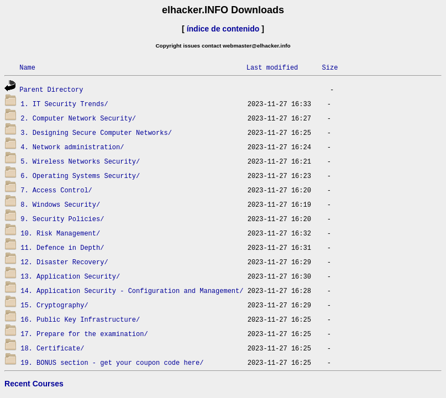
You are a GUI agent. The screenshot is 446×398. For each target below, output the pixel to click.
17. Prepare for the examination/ (84, 333)
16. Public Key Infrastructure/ (80, 319)
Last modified (272, 67)
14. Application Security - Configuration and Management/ (131, 290)
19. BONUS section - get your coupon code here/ (111, 362)
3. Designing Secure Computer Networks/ (96, 132)
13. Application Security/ (70, 276)
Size (330, 67)
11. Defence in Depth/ (62, 247)
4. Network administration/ (72, 146)
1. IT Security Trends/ (64, 103)
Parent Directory (51, 89)
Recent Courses (34, 383)
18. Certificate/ (52, 348)
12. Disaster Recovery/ (64, 261)
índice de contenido (223, 28)
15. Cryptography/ (54, 305)
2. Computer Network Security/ (78, 118)
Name (27, 67)
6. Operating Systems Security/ (80, 175)
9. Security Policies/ (62, 218)
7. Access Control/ (56, 190)
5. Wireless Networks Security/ (80, 161)
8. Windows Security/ (60, 204)
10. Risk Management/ (60, 233)
